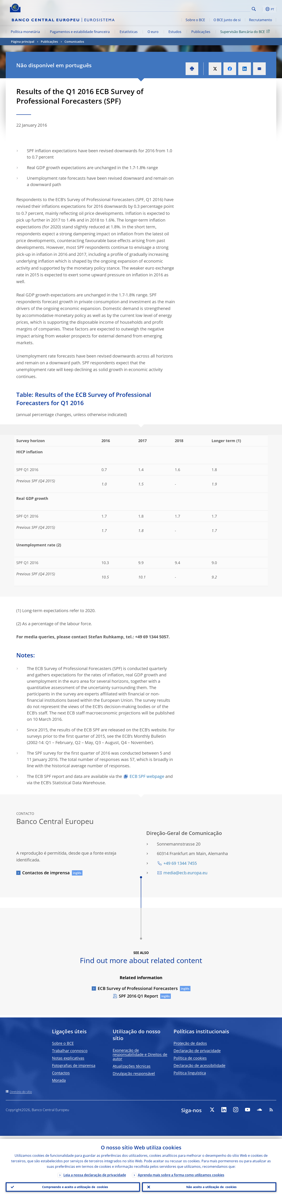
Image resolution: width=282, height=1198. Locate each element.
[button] (261, 9)
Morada (59, 1080)
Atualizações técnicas (132, 1066)
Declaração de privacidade (197, 1050)
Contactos (61, 1072)
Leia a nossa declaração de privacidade (94, 1172)
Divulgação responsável (134, 1073)
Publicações (200, 31)
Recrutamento (260, 20)
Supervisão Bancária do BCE (245, 31)
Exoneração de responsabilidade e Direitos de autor (140, 1054)
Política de (190, 1058)
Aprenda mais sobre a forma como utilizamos (181, 1172)
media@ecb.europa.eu (185, 873)
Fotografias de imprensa (73, 1065)
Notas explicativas (68, 1058)
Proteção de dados (190, 1043)
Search (253, 9)
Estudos (174, 31)
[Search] (229, 8)
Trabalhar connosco (70, 1050)
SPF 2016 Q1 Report (138, 996)
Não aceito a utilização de (209, 1185)
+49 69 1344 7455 (180, 863)
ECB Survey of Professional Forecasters (138, 988)
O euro (153, 31)
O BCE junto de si (227, 20)
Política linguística (190, 1072)
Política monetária (25, 31)
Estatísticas (129, 31)
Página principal (22, 42)
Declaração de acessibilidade (199, 1065)
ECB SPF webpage (147, 776)
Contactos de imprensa (46, 873)
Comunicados (74, 42)
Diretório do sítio (21, 1092)
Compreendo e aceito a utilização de (73, 1185)
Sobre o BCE (195, 20)
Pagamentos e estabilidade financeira (80, 31)
